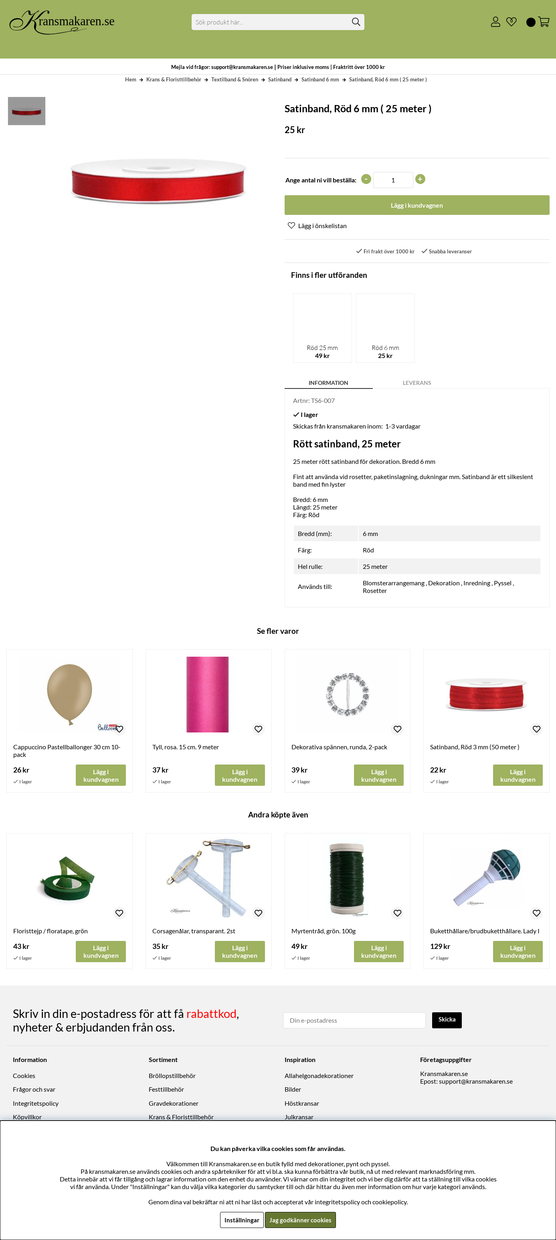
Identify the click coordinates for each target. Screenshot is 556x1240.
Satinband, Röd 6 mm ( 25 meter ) (388, 79)
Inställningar (241, 1220)
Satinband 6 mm (320, 79)
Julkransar (299, 1117)
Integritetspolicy (36, 1103)
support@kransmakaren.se (476, 1081)
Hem (130, 79)
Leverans (417, 383)
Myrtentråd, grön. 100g (323, 931)
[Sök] (278, 22)
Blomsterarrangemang (394, 583)
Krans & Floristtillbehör (173, 79)
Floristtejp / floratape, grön (50, 931)
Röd (368, 550)
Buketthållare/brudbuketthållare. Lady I (485, 931)
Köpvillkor (27, 1117)
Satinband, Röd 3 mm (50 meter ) (475, 747)
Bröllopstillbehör (172, 1076)
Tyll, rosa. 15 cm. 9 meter (185, 747)
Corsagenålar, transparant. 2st (193, 931)
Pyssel (503, 583)
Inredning (476, 583)
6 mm (370, 534)
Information (328, 383)
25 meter (375, 566)
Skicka (448, 1020)
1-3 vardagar (403, 426)
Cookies (24, 1076)
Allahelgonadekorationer (319, 1076)
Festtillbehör (166, 1090)
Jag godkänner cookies (301, 1220)
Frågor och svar (34, 1090)
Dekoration (444, 583)
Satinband (279, 79)
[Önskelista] (508, 22)
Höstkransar (302, 1103)
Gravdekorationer (173, 1103)
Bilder (293, 1090)
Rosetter (375, 591)
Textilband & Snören (234, 79)
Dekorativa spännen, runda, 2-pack (339, 747)
